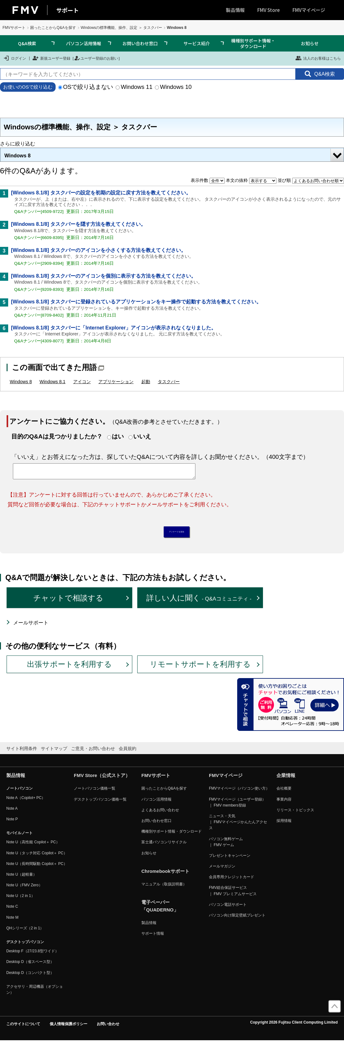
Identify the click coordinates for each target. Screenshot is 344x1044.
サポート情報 (152, 937)
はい (118, 436)
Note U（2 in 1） (20, 899)
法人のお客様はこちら (318, 58)
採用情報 (284, 824)
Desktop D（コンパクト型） (30, 976)
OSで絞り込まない (85, 87)
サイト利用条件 (21, 751)
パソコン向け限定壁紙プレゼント (237, 918)
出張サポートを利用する (69, 667)
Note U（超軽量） (21, 877)
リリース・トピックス (295, 813)
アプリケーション (116, 381)
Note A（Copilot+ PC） (25, 801)
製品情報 (235, 10)
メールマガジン (222, 869)
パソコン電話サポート (228, 907)
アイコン (82, 381)
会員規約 (127, 751)
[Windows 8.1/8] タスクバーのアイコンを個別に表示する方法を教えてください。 (103, 276)
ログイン (14, 58)
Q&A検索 (27, 43)
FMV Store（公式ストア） (102, 778)
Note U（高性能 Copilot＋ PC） (33, 845)
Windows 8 (17, 155)
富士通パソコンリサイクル (164, 845)
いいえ (142, 436)
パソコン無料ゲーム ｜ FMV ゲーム (226, 845)
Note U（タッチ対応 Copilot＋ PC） (36, 856)
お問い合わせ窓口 (140, 43)
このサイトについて (23, 1027)
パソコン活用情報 (83, 43)
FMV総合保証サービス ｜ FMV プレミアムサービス (233, 894)
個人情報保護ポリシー (68, 1027)
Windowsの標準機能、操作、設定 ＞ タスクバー (121, 27)
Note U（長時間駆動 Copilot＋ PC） (36, 867)
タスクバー (169, 381)
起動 (145, 381)
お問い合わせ (108, 1027)
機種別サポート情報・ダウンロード (253, 43)
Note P (12, 822)
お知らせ (310, 43)
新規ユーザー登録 (51, 58)
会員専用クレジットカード (231, 880)
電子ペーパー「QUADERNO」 (159, 909)
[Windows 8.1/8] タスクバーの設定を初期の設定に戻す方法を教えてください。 (101, 192)
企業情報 (285, 778)
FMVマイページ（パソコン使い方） (239, 792)
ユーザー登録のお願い (96, 58)
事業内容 (284, 802)
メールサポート (30, 626)
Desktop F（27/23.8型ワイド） (32, 954)
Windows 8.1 (52, 381)
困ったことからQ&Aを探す (53, 27)
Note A (12, 811)
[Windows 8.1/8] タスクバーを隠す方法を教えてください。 (78, 224)
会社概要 (284, 792)
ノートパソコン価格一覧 (94, 792)
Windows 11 (134, 87)
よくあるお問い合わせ (160, 813)
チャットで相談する (68, 601)
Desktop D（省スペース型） (30, 965)
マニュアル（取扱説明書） (164, 887)
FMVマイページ (308, 10)
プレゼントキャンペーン (229, 858)
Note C (12, 910)
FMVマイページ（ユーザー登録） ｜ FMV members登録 (237, 805)
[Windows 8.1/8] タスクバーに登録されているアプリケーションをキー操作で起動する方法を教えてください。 (136, 301)
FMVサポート (14, 27)
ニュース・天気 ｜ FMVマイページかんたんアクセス (238, 825)
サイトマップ (54, 751)
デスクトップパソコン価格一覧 (100, 802)
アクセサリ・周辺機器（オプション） (34, 992)
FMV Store (268, 10)
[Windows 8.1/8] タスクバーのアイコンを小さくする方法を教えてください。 (98, 250)
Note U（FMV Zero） (24, 888)
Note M (12, 920)
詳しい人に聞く (199, 601)
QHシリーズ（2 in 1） (25, 931)
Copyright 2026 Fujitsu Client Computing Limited (294, 1026)
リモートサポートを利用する (200, 667)
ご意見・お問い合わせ (93, 751)
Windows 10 (173, 87)
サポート (67, 10)
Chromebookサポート (165, 874)
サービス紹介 (196, 43)
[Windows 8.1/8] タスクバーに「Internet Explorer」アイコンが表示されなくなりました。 (113, 327)
